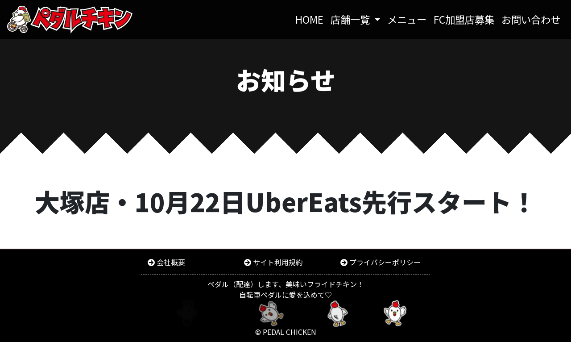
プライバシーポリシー (385, 262)
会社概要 (171, 262)
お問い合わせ (530, 19)
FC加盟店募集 (464, 19)
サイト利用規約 (278, 262)
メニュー (406, 19)
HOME (311, 19)
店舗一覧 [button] (351, 19)
